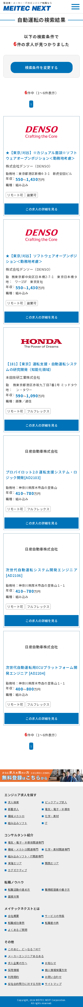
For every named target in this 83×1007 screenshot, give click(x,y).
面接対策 (13, 896)
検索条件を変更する (41, 67)
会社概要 (13, 916)
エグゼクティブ (17, 870)
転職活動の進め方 (19, 889)
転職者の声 (52, 923)
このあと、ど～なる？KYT (24, 949)
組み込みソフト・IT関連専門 (26, 856)
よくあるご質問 (17, 930)
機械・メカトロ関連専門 (23, 849)
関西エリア (52, 863)
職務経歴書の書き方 (57, 889)
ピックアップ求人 (56, 802)
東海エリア (15, 863)
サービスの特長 (54, 916)
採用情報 (13, 970)
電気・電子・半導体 (57, 809)
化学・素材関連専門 (57, 849)
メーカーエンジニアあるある (26, 956)
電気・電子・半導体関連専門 (26, 842)
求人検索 (13, 802)
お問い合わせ (53, 977)
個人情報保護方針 (56, 970)
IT (46, 823)
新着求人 (13, 809)
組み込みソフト (17, 823)
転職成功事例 (16, 923)
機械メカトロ (16, 816)
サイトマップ (53, 984)
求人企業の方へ (17, 963)
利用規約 (13, 977)
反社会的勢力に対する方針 (24, 984)
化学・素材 (52, 816)
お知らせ (50, 963)
